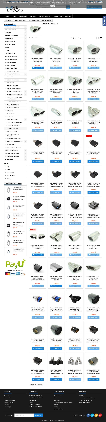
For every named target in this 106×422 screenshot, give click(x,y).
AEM (8, 166)
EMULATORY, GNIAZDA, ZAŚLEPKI (13, 135)
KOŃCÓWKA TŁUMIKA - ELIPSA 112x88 (93, 59)
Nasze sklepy (7, 406)
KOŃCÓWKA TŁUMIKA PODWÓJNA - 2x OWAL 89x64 (37, 122)
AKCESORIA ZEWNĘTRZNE (12, 27)
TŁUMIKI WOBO (57, 16)
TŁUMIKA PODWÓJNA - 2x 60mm (74, 277)
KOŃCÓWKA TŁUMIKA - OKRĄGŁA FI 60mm (56, 121)
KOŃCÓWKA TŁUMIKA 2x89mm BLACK (75, 308)
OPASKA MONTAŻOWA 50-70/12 (19, 231)
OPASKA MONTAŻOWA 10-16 (19, 214)
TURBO (7, 50)
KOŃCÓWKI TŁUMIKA (12, 119)
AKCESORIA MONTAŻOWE (14, 138)
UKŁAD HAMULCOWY (11, 59)
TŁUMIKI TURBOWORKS (13, 74)
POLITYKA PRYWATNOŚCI (36, 398)
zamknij (52, 6)
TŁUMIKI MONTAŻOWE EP (14, 88)
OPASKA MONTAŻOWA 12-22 (19, 249)
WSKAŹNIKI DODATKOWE (12, 153)
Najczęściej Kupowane (13, 183)
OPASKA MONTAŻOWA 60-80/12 (19, 187)
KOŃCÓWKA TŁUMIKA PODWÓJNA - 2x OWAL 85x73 (93, 122)
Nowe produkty (7, 398)
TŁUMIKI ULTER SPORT (13, 71)
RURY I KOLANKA (10, 44)
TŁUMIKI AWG (10, 77)
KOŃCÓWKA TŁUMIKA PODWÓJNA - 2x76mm (56, 246)
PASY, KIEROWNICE (10, 30)
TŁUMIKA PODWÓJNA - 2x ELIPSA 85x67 (74, 121)
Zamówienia (57, 400)
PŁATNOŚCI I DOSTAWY (35, 395)
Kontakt (82, 392)
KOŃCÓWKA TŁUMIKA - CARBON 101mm (56, 152)
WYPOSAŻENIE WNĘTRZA (12, 156)
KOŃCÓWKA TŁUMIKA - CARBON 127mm (37, 371)
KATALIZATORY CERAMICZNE (14, 94)
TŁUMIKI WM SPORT (12, 85)
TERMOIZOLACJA (10, 53)
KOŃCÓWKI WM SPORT (14, 125)
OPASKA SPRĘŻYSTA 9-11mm (19, 222)
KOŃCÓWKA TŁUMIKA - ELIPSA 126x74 (37, 59)
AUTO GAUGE (10, 172)
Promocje (6, 395)
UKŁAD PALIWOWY (10, 65)
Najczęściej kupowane (9, 400)
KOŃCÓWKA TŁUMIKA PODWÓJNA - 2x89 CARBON (75, 185)
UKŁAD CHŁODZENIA (11, 56)
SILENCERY (10, 116)
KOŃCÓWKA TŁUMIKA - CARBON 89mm (75, 152)
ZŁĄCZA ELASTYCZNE (13, 107)
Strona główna (10, 24)
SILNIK (7, 47)
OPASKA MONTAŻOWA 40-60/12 (19, 240)
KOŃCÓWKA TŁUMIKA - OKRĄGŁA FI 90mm (37, 90)
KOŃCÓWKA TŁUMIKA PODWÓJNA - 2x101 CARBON (56, 185)
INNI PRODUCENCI (13, 128)
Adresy (56, 404)
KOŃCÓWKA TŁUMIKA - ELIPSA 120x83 (56, 59)
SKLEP (8, 16)
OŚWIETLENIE (9, 38)
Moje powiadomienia (59, 409)
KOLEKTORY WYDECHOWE (14, 102)
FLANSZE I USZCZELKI (13, 104)
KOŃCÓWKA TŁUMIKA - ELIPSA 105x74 (75, 59)
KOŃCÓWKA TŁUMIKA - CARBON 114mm (37, 152)
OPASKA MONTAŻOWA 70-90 (19, 205)
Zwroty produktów (58, 398)
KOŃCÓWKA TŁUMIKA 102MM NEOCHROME (37, 308)
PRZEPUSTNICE (11, 144)
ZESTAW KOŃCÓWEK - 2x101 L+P (74, 371)
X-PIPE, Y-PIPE (11, 113)
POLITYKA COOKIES (34, 404)
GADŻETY (8, 32)
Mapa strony (7, 404)
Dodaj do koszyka (38, 67)
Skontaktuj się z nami (9, 402)
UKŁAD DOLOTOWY (10, 62)
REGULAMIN (23, 16)
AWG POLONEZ (11, 175)
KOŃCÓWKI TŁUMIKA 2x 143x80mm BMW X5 (38, 246)
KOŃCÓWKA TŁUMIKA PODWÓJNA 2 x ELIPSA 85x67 (56, 91)
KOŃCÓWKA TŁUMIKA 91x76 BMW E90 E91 (56, 277)
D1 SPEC (9, 178)
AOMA (8, 169)
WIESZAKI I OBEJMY (12, 131)
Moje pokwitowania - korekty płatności (63, 402)
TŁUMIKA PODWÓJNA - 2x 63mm (74, 90)
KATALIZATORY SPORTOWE (14, 91)
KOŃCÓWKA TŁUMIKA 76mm (75, 246)
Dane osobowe (58, 395)
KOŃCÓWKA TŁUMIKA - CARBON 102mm (93, 308)
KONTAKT (68, 16)
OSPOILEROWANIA (10, 41)
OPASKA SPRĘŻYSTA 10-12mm (19, 196)
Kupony (56, 406)
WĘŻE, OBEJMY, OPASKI (11, 150)
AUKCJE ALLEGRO (44, 16)
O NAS (14, 16)
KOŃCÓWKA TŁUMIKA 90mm (93, 246)
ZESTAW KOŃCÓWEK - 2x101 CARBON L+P (56, 371)
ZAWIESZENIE (9, 159)
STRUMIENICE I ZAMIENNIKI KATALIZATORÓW (14, 98)
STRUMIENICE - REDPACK (14, 147)
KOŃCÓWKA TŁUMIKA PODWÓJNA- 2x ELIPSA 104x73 (93, 91)
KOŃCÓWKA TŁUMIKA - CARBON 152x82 (37, 184)
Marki (6, 163)
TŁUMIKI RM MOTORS (12, 80)
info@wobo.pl (86, 402)
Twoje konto (59, 392)
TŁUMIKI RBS (10, 83)
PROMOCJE (33, 16)
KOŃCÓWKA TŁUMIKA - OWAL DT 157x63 (93, 277)
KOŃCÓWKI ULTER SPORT (15, 122)
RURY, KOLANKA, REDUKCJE (14, 141)
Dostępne (87, 38)
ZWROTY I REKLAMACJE (35, 406)
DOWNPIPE (10, 110)
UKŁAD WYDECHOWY (11, 68)
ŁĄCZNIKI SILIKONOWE (11, 35)
